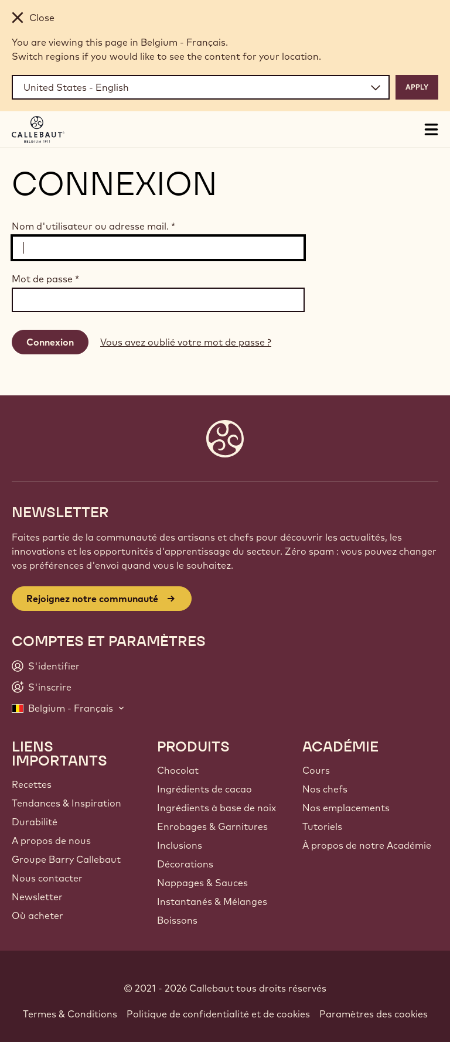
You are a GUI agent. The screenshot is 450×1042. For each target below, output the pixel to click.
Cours (316, 770)
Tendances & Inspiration (66, 803)
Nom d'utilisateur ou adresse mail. (93, 226)
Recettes (32, 784)
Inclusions (179, 845)
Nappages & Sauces (202, 883)
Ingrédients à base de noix (216, 808)
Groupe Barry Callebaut (66, 859)
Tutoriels (322, 826)
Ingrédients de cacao (204, 789)
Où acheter (37, 915)
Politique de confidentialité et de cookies (218, 1014)
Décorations (185, 864)
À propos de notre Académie (366, 845)
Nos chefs (324, 789)
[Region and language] (201, 87)
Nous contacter (47, 878)
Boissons (177, 920)
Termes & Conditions (70, 1014)
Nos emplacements (346, 808)
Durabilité (34, 822)
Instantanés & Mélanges (212, 901)
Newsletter (37, 897)
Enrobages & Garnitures (212, 826)
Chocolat (178, 770)
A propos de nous (51, 840)
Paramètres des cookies (373, 1014)
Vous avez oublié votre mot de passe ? (185, 342)
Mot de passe (45, 279)
